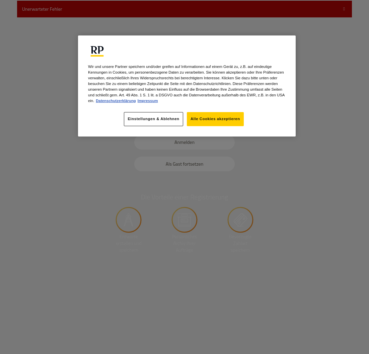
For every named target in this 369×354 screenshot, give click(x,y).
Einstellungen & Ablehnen (153, 119)
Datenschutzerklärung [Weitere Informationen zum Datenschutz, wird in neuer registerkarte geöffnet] (116, 101)
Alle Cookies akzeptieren (215, 119)
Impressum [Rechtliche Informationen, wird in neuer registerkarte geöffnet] (148, 101)
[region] (187, 86)
